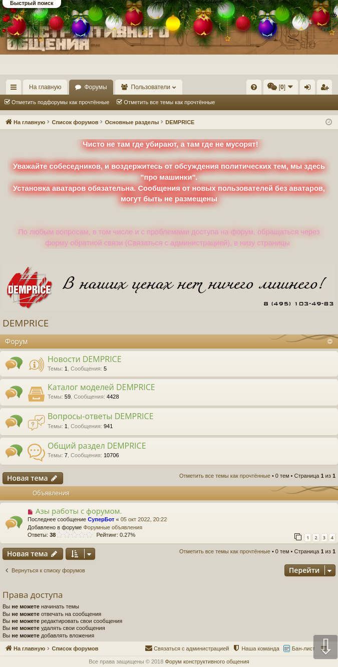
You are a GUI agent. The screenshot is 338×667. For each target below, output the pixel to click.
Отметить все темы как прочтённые (169, 102)
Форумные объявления (112, 527)
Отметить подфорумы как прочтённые (60, 102)
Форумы (95, 87)
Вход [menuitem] (309, 89)
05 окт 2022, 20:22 (144, 519)
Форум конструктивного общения (207, 661)
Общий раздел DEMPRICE (97, 445)
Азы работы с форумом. (79, 511)
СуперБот (101, 519)
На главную (45, 87)
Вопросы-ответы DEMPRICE (101, 416)
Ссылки (16, 89)
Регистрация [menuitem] (326, 89)
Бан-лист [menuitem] (303, 648)
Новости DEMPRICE (85, 359)
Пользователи (150, 87)
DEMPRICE (26, 322)
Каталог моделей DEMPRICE (101, 387)
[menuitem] (253, 87)
